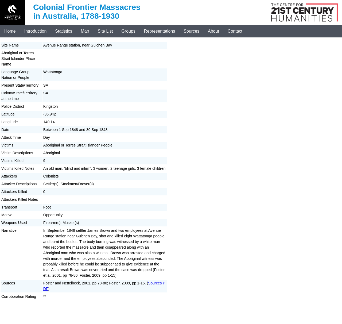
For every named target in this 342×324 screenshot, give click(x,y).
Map (85, 31)
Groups (128, 31)
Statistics (63, 31)
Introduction (35, 31)
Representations (159, 31)
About (213, 31)
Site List (105, 31)
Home (10, 31)
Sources (191, 31)
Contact (235, 31)
